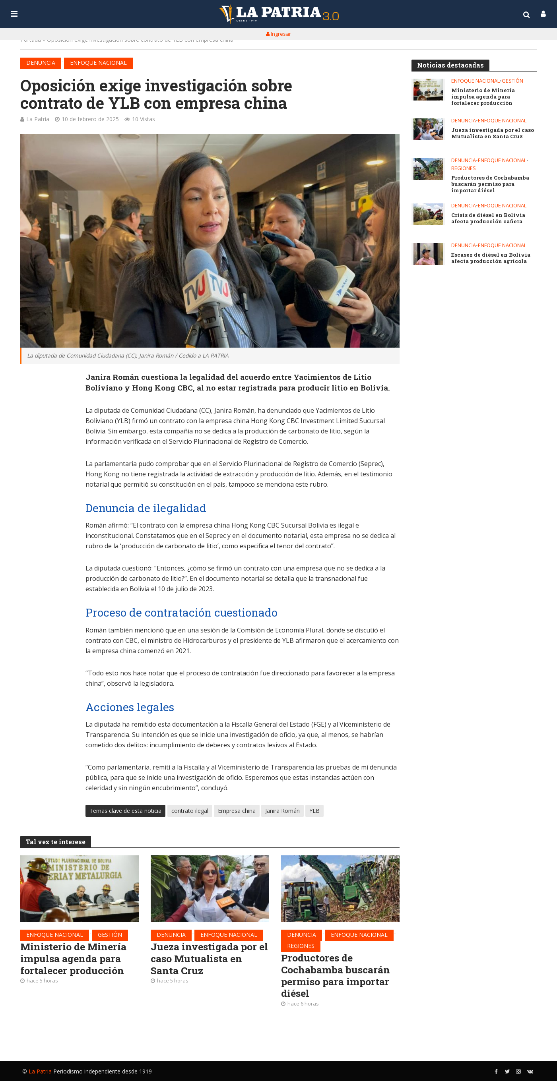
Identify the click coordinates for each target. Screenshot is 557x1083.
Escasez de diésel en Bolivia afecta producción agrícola (489, 260)
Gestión (110, 935)
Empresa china (237, 811)
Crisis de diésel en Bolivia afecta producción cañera (487, 220)
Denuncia (40, 62)
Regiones (300, 946)
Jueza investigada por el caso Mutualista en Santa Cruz (206, 960)
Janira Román (282, 811)
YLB (314, 811)
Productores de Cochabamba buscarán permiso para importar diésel (337, 977)
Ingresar (278, 33)
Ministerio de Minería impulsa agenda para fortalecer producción (75, 960)
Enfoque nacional (98, 62)
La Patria (37, 119)
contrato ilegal (189, 811)
